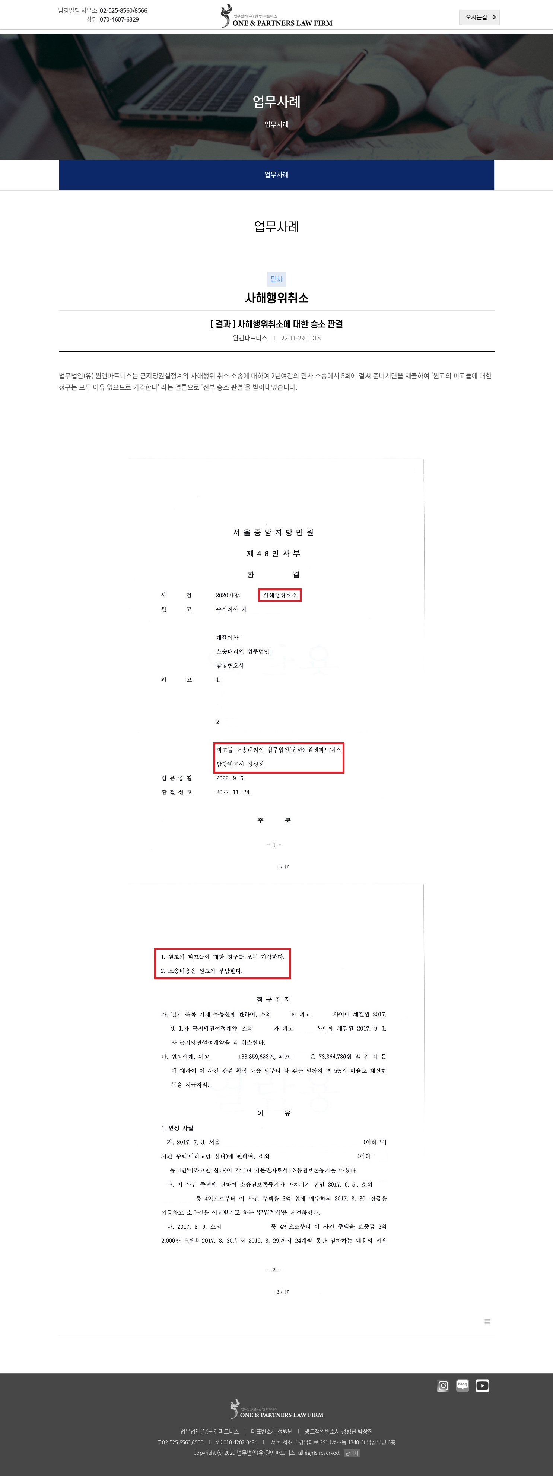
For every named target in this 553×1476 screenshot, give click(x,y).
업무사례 (276, 174)
